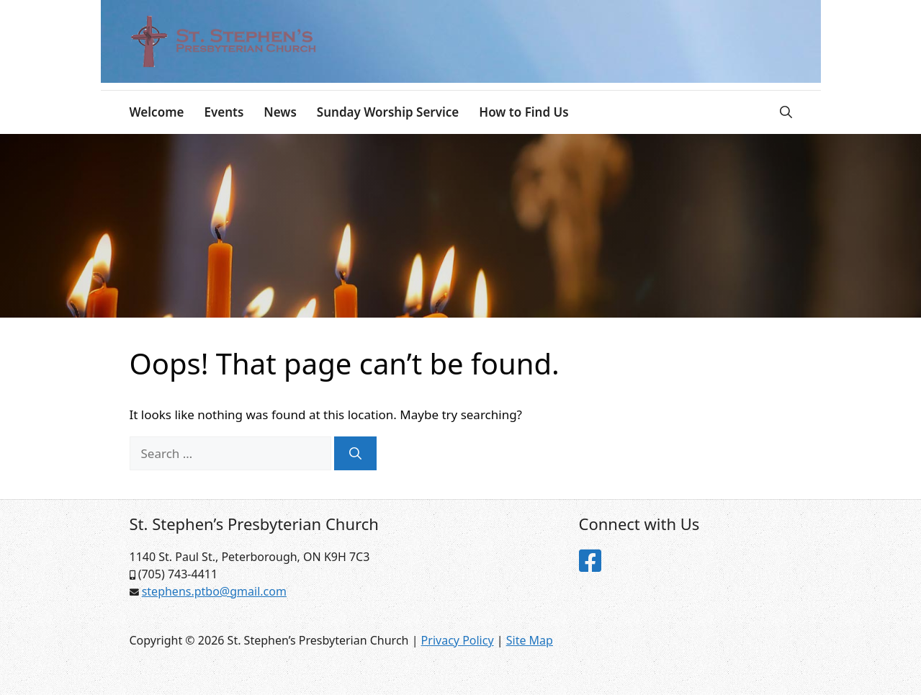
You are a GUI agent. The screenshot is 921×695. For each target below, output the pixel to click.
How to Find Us (523, 112)
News (280, 112)
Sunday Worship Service (388, 112)
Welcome (157, 112)
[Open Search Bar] (786, 112)
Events (223, 112)
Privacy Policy (457, 640)
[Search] (355, 453)
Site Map (529, 640)
